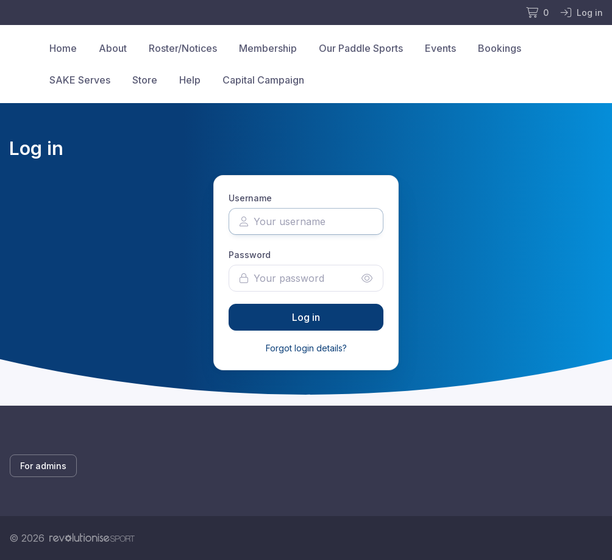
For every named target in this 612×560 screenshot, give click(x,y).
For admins (43, 466)
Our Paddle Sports (361, 48)
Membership (268, 48)
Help (190, 80)
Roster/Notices (183, 48)
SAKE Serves (79, 80)
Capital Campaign (263, 80)
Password (250, 254)
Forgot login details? (306, 348)
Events (440, 48)
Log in (306, 317)
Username (250, 198)
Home (63, 48)
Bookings (499, 48)
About (113, 48)
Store (144, 80)
